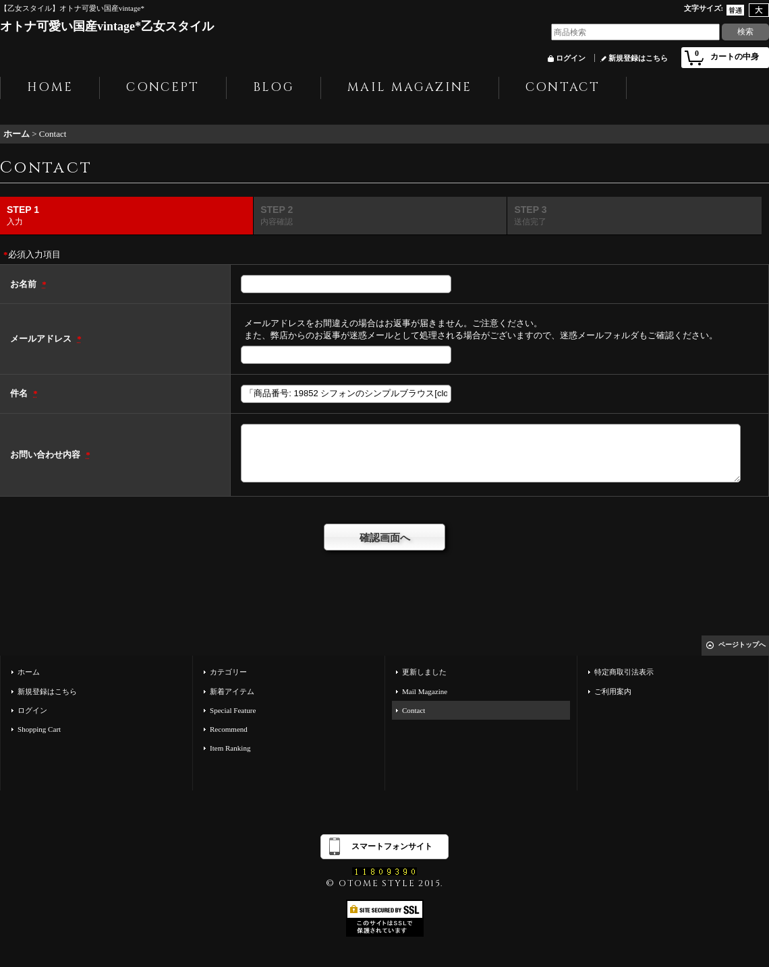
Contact (413, 710)
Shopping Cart (39, 729)
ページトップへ (742, 644)
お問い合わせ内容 (46, 454)
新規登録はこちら (638, 58)
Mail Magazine (424, 691)
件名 (20, 393)
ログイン (571, 58)
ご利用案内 (612, 691)
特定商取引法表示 (624, 672)
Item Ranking (230, 748)
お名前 (24, 284)
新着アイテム (232, 691)
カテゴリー (228, 672)
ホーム (29, 672)
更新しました (424, 672)
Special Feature (233, 710)
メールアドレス (42, 339)
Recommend (229, 729)
